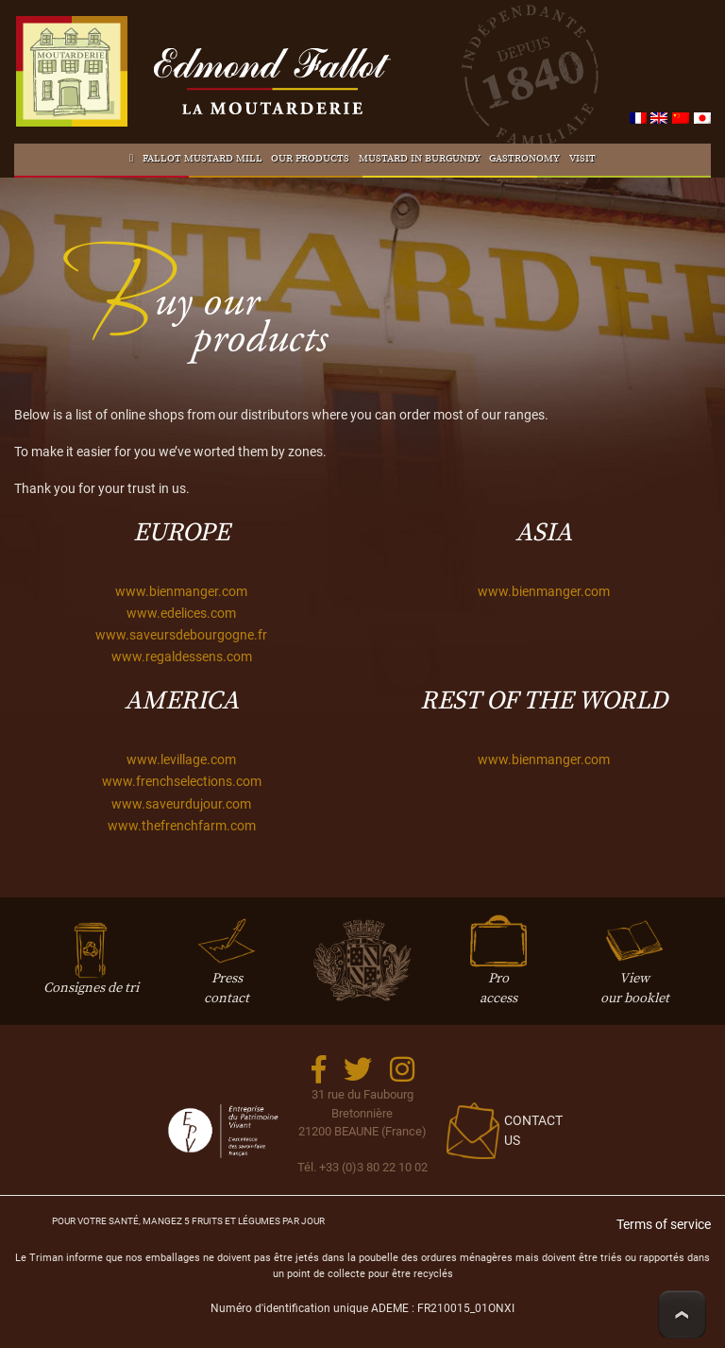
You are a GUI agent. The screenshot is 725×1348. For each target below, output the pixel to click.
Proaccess (498, 969)
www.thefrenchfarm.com (182, 826)
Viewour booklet (634, 969)
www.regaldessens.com (181, 657)
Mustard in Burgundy (420, 158)
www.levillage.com (181, 760)
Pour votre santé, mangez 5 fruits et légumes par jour (188, 1221)
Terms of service (663, 1225)
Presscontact (226, 969)
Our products (310, 158)
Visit (582, 158)
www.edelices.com (181, 614)
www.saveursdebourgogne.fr (181, 635)
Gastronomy (524, 158)
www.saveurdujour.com (181, 804)
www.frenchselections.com (181, 782)
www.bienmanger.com (181, 592)
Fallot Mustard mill (202, 158)
